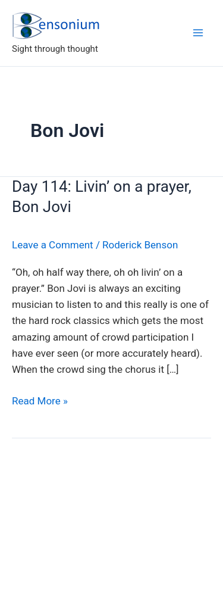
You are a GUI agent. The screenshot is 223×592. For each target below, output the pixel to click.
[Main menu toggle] (198, 33)
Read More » (40, 401)
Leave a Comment (52, 245)
